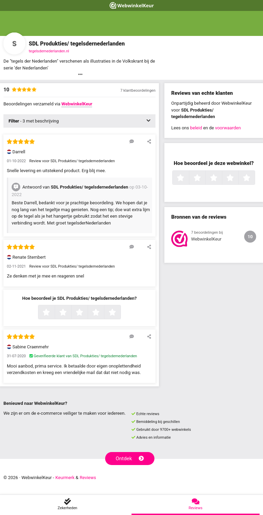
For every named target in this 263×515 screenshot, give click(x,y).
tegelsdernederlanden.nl (49, 51)
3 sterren (87, 313)
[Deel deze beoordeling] (149, 141)
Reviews (88, 477)
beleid (196, 127)
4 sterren (103, 313)
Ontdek (130, 458)
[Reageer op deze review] (131, 141)
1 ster (54, 313)
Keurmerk (65, 477)
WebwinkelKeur (76, 103)
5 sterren (120, 313)
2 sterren (70, 313)
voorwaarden (228, 127)
